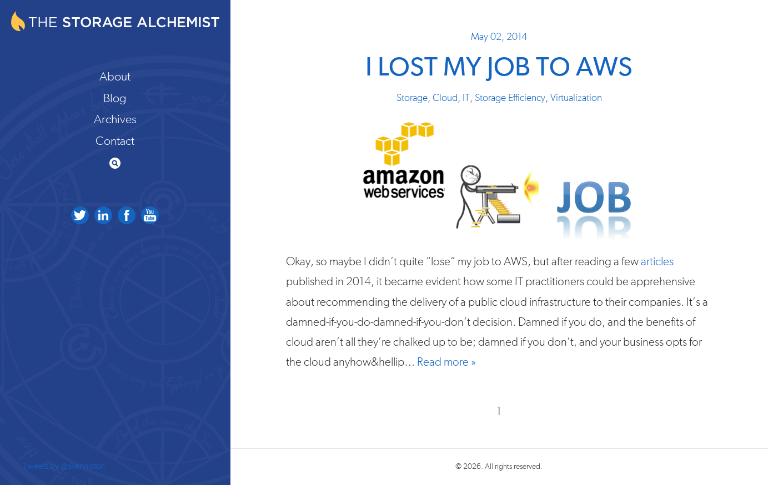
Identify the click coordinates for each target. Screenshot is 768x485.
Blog (115, 98)
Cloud (445, 98)
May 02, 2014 (499, 37)
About (114, 76)
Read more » (446, 362)
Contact (115, 141)
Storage (412, 98)
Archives (115, 119)
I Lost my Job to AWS (499, 68)
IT (466, 98)
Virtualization (576, 98)
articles (657, 261)
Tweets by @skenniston (64, 466)
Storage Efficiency (510, 98)
